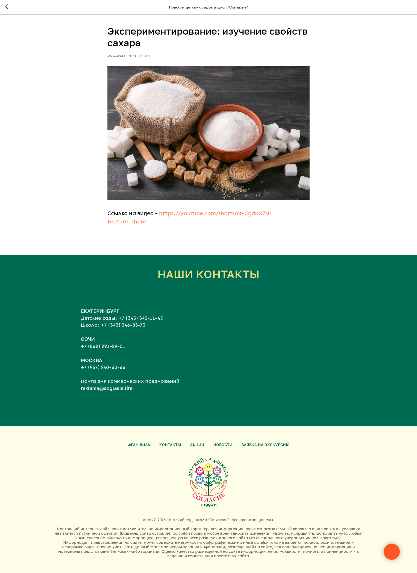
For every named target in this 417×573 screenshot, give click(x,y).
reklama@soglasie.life (106, 393)
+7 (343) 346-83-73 (123, 330)
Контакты (170, 444)
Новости (222, 444)
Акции (197, 444)
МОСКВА (91, 365)
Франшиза (139, 444)
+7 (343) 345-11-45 (141, 323)
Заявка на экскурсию (265, 444)
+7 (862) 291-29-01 (103, 351)
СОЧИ (88, 344)
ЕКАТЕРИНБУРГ (100, 316)
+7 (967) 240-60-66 (103, 372)
